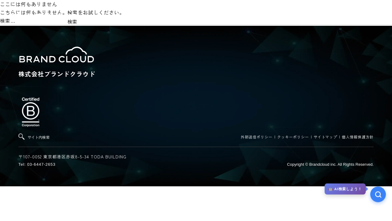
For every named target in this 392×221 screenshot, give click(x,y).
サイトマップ (325, 136)
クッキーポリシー (293, 136)
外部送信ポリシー (257, 136)
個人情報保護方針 (358, 136)
